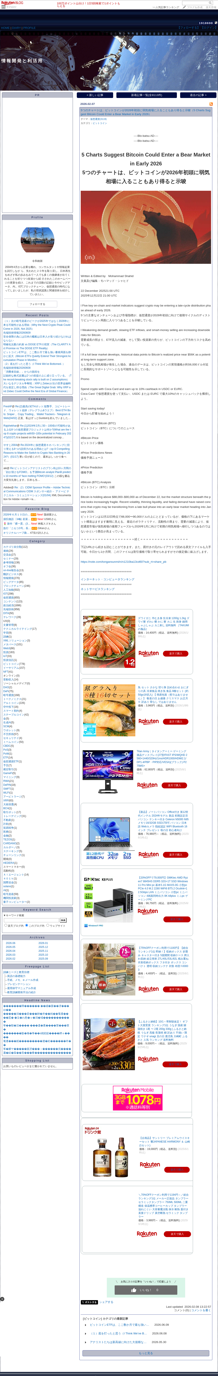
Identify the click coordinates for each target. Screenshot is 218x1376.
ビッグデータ (11, 582)
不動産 (7, 820)
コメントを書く (201, 1310)
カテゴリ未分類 (12, 546)
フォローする (37, 304)
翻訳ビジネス (11, 574)
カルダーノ (9, 847)
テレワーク (9, 617)
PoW (6, 753)
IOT (5, 593)
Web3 (6, 648)
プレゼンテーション (19, 984)
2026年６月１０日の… (16, 514)
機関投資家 (9, 898)
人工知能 (8, 589)
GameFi (8, 773)
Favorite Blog (37, 508)
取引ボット (9, 812)
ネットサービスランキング (98, 589)
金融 (5, 835)
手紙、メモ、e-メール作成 (22, 979)
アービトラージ (12, 796)
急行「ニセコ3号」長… (17, 528)
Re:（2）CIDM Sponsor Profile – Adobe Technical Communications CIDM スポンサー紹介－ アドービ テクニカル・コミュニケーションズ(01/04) (36, 491)
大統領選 (8, 804)
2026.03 (10, 954)
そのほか (11, 6)
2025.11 (43, 950)
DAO (6, 687)
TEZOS (7, 839)
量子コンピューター (15, 901)
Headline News (37, 1000)
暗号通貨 (8, 695)
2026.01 (43, 943)
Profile (37, 217)
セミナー (8, 558)
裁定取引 (8, 769)
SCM (6, 726)
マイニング (9, 777)
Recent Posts (37, 315)
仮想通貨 (8, 597)
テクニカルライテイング (17, 628)
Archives (37, 937)
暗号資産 (8, 894)
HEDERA (8, 862)
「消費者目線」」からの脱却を (21, 371)
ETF (5, 757)
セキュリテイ (11, 738)
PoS (5, 749)
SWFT (7, 788)
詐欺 (5, 823)
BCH (6, 808)
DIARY (16, 27)
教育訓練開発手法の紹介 (21, 992)
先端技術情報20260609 (16, 332)
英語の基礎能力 (16, 976)
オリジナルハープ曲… (16, 532)
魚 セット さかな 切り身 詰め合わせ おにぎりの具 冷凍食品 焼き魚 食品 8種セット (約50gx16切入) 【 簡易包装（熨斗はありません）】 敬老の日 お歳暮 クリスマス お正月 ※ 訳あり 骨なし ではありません (163, 694)
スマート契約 (11, 710)
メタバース (9, 644)
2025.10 (43, 954)
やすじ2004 (10, 445)
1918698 (206, 23)
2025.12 (43, 947)
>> (166, 7)
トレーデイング (12, 816)
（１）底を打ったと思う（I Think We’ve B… (118, 1333)
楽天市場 (211, 7)
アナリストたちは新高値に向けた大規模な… (118, 1342)
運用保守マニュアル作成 (21, 988)
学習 (5, 632)
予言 (5, 765)
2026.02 (10, 958)
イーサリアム (11, 667)
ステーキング (11, 851)
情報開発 (8, 578)
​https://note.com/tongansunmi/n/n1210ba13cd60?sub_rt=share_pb (123, 561)
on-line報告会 (11, 570)
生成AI (7, 722)
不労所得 (8, 734)
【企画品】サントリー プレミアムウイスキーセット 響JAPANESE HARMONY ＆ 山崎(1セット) (164, 1141)
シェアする (106, 1302)
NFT (5, 671)
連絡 (5, 550)
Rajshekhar (10, 425)
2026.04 (10, 950)
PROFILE (29, 27)
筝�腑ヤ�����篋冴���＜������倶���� (37, 1048)
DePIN (7, 784)
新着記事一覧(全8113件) (146, 95)
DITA (6, 613)
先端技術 (8, 609)
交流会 (7, 554)
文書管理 (8, 624)
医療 (5, 831)
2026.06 (10, 943)
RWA (6, 781)
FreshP (7, 406)
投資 (5, 652)
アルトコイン (11, 702)
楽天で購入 (176, 919)
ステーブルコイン (13, 714)
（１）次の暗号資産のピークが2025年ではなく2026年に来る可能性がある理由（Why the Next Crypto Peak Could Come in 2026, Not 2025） (36, 325)
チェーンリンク (12, 855)
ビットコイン (11, 663)
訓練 (5, 636)
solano (7, 886)
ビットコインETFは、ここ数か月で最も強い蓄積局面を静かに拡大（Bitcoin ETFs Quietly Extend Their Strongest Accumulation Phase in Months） (37, 356)
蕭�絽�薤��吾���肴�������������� (37, 1052)
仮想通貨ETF (11, 761)
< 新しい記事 (95, 95)
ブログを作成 (195, 7)
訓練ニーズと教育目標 (16, 972)
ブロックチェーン (13, 585)
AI (4, 890)
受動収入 (8, 679)
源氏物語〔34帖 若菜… (16, 519)
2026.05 (10, 947)
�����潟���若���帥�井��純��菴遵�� (36, 1013)
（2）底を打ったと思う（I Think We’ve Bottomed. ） (34, 363)
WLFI (6, 792)
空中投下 (8, 706)
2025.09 (43, 958)
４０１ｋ (8, 878)
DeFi (6, 691)
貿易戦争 (8, 827)
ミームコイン (11, 741)
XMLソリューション (15, 640)
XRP (6, 800)
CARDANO (9, 843)
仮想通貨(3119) (98, 119)
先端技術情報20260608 (16, 367)
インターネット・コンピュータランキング (107, 579)
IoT (5, 656)
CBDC (7, 745)
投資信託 (8, 660)
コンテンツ (9, 601)
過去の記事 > (198, 95)
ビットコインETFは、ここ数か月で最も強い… (119, 1324)
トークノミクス (12, 699)
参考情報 (8, 562)
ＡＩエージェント (13, 874)
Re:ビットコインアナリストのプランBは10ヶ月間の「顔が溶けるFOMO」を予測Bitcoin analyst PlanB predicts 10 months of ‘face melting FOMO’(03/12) (37, 472)
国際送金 (8, 882)
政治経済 (8, 605)
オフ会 (7, 566)
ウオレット (9, 730)
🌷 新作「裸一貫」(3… (16, 523)
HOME (5, 27)
